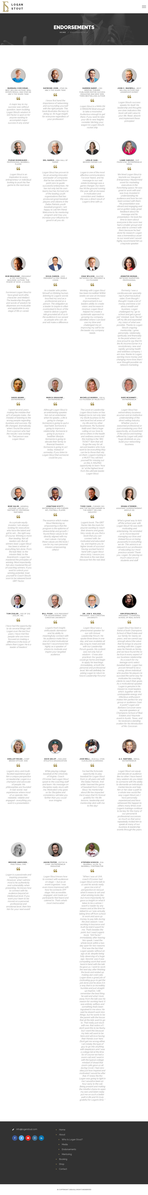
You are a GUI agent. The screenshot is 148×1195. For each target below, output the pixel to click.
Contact (63, 1169)
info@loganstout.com (26, 1129)
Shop (61, 1164)
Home (63, 32)
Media (65, 1144)
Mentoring (67, 1154)
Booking (63, 1159)
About (62, 1134)
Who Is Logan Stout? (72, 1139)
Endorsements (69, 1149)
